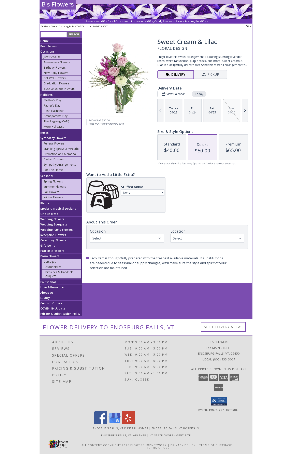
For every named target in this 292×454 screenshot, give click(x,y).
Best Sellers (48, 46)
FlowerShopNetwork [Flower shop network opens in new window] (148, 445)
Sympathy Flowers (53, 138)
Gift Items (47, 245)
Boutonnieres (52, 267)
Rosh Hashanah (54, 111)
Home (44, 41)
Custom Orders (51, 303)
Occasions (47, 51)
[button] (219, 401)
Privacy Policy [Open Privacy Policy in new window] (183, 445)
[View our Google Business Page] (114, 423)
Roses (44, 133)
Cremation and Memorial (60, 154)
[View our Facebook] (100, 423)
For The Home (53, 170)
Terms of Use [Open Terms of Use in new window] (158, 448)
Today (199, 94)
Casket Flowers (54, 159)
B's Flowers (58, 4)
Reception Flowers (53, 235)
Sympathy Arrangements (60, 164)
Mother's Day (52, 100)
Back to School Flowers (59, 89)
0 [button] (248, 26)
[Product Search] (54, 34)
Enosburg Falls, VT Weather (123, 435)
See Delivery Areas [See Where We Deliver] (223, 327)
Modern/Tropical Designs (58, 208)
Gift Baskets (49, 214)
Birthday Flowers (55, 67)
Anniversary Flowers (57, 62)
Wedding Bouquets (53, 224)
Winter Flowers (53, 197)
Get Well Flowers (55, 78)
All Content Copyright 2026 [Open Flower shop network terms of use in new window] (105, 445)
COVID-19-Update (52, 308)
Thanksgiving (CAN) (56, 121)
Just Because (52, 57)
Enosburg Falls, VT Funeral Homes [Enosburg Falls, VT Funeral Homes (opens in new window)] (120, 428)
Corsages (50, 261)
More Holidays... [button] (54, 126)
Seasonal (46, 176)
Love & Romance (51, 287)
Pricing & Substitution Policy (60, 314)
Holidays (46, 95)
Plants (44, 203)
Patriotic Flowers (52, 251)
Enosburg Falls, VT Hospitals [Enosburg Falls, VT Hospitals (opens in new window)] (175, 428)
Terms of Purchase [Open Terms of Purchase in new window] (215, 445)
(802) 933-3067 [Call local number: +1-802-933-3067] (100, 26)
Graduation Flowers (56, 83)
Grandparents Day (56, 116)
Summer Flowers (55, 187)
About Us (46, 292)
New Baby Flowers (56, 73)
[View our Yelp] (128, 423)
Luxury (45, 298)
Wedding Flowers (52, 219)
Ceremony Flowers (53, 240)
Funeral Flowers (54, 143)
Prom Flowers (49, 256)
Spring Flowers (53, 181)
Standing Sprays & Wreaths (61, 149)
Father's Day (52, 105)
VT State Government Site (170, 435)
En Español (48, 282)
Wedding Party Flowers (56, 230)
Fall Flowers (51, 192)
